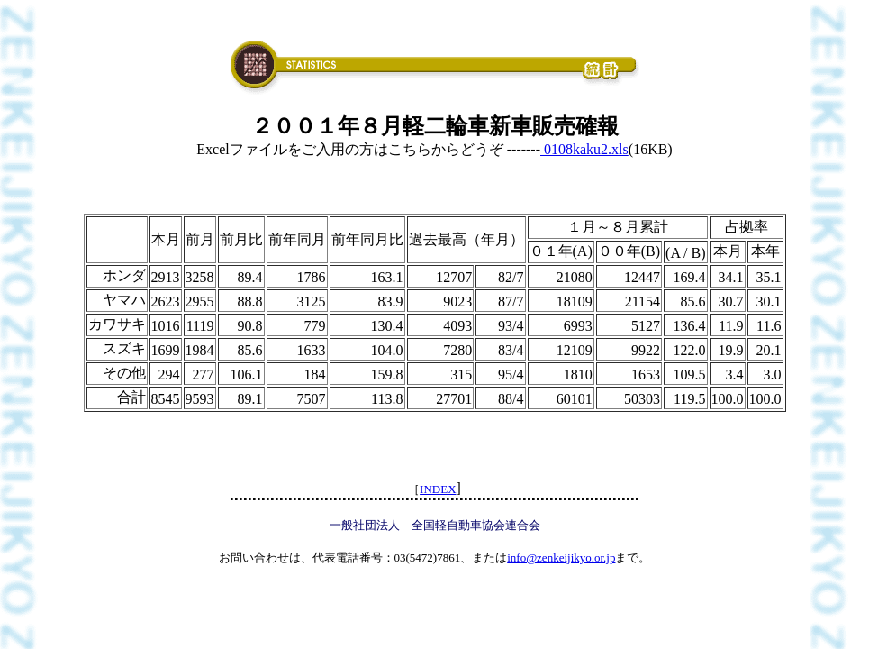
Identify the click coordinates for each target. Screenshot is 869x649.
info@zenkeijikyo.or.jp (561, 557)
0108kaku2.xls (584, 149)
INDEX (438, 489)
